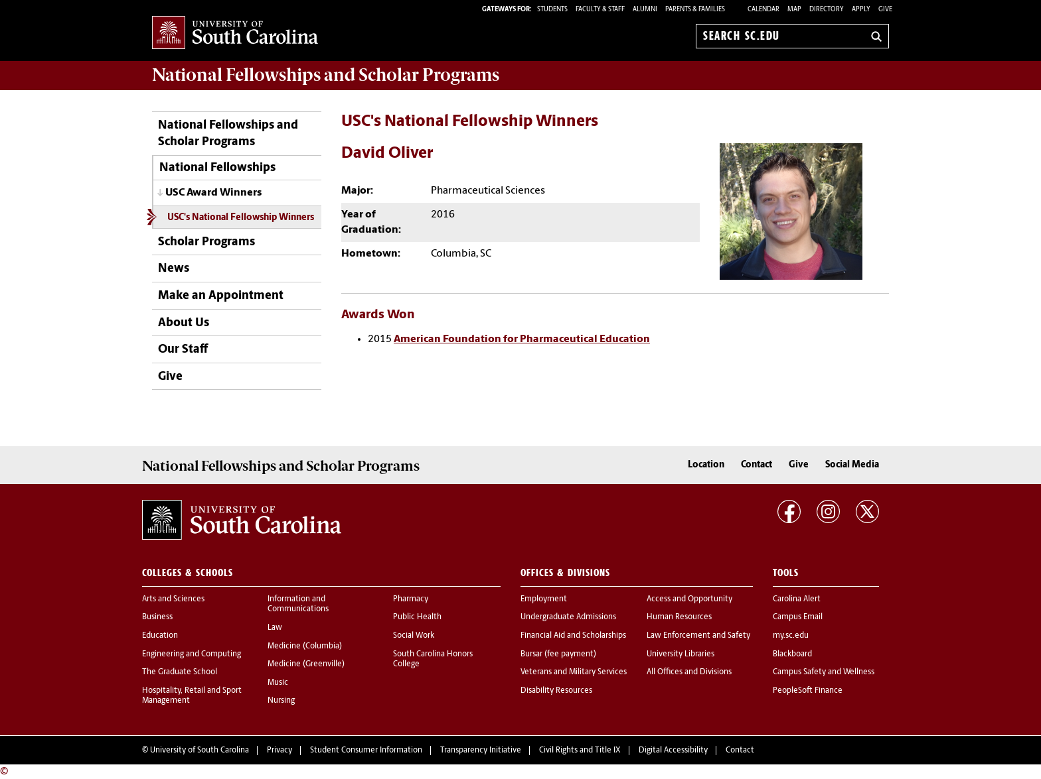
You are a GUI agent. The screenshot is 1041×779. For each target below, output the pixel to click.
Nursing (281, 701)
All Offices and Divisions (689, 672)
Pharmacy (410, 599)
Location (706, 465)
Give (885, 9)
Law (275, 628)
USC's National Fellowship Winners (240, 217)
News (173, 269)
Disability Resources (556, 691)
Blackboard (792, 654)
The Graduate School (179, 672)
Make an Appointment (220, 296)
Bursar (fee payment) (558, 654)
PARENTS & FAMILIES (695, 9)
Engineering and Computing (191, 654)
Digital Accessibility (673, 750)
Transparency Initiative (480, 750)
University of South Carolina (199, 750)
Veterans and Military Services (573, 672)
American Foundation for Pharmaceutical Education (522, 339)
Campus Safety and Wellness (823, 672)
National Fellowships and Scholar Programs (228, 134)
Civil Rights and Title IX (580, 750)
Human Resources (679, 617)
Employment (543, 599)
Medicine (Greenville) (306, 664)
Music (278, 683)
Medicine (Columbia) (305, 646)
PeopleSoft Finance (807, 691)
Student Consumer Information (366, 750)
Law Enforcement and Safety (698, 636)
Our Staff (183, 349)
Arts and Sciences (173, 599)
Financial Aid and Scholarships (573, 636)
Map (794, 9)
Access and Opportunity (689, 599)
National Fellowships (217, 168)
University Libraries (680, 654)
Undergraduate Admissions (568, 617)
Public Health (417, 617)
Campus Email (798, 617)
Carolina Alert (797, 599)
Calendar (763, 9)
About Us (183, 323)
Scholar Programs (206, 242)
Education (160, 636)
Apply (861, 9)
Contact (756, 465)
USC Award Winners (213, 193)
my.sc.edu (791, 636)
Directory (826, 9)
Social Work (413, 636)
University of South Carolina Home (235, 33)
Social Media (852, 465)
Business (157, 617)
